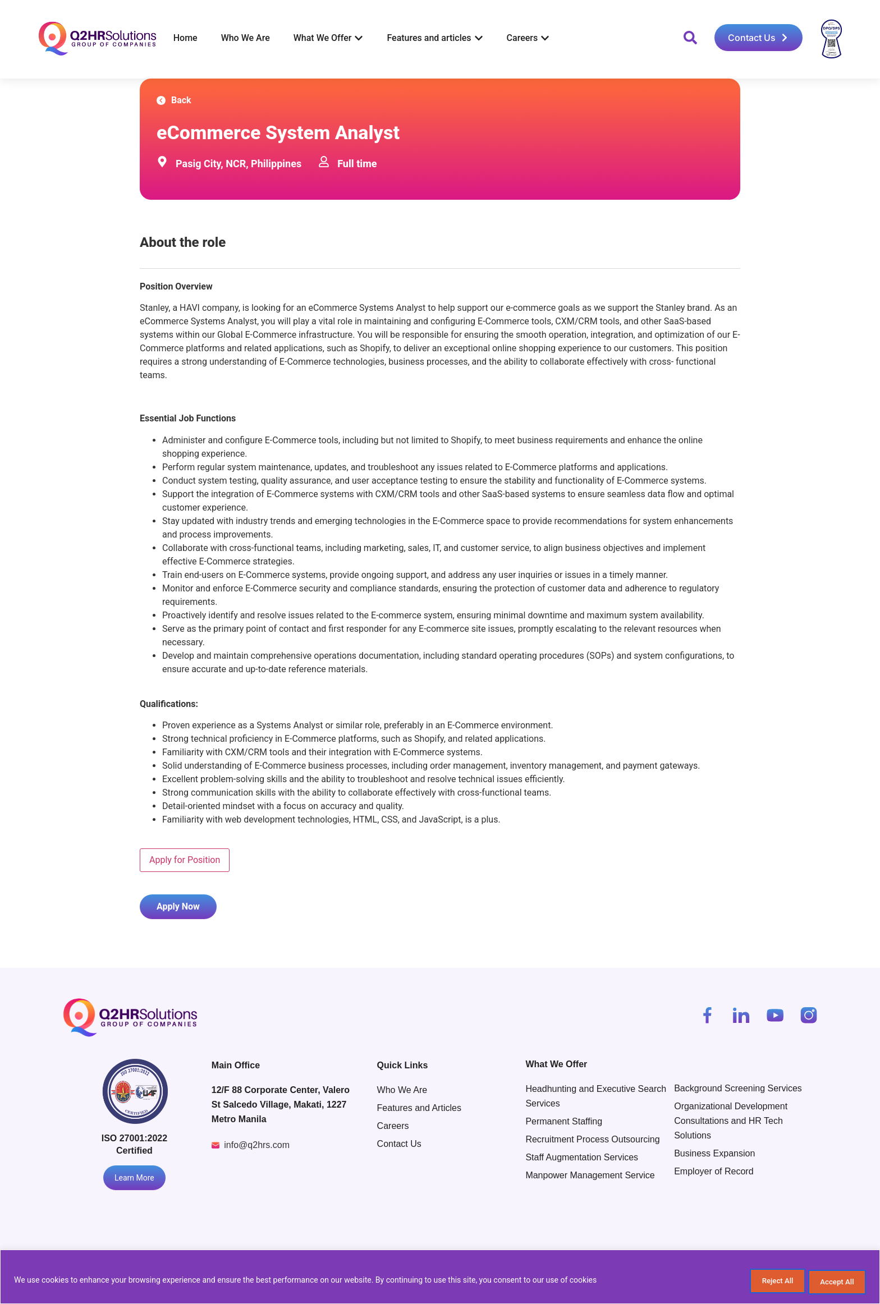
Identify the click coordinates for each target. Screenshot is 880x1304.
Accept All (832, 1282)
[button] (690, 37)
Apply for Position (184, 860)
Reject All (760, 1282)
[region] (440, 1278)
